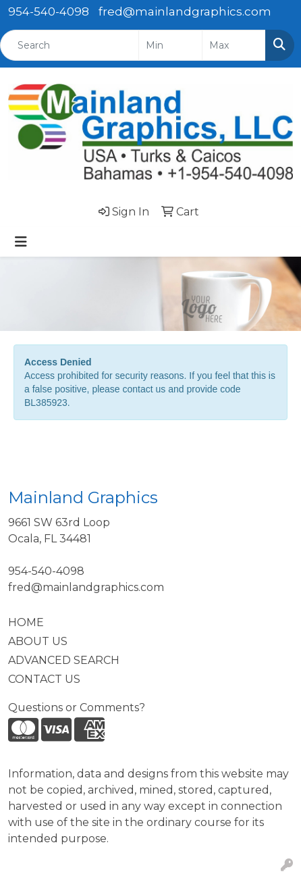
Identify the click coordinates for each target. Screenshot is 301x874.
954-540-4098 (48, 11)
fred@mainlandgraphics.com (185, 11)
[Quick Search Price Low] (170, 45)
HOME (26, 622)
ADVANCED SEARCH (63, 660)
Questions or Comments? (76, 707)
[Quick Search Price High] (234, 45)
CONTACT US (44, 679)
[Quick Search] (69, 45)
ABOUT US (37, 641)
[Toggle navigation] (21, 241)
